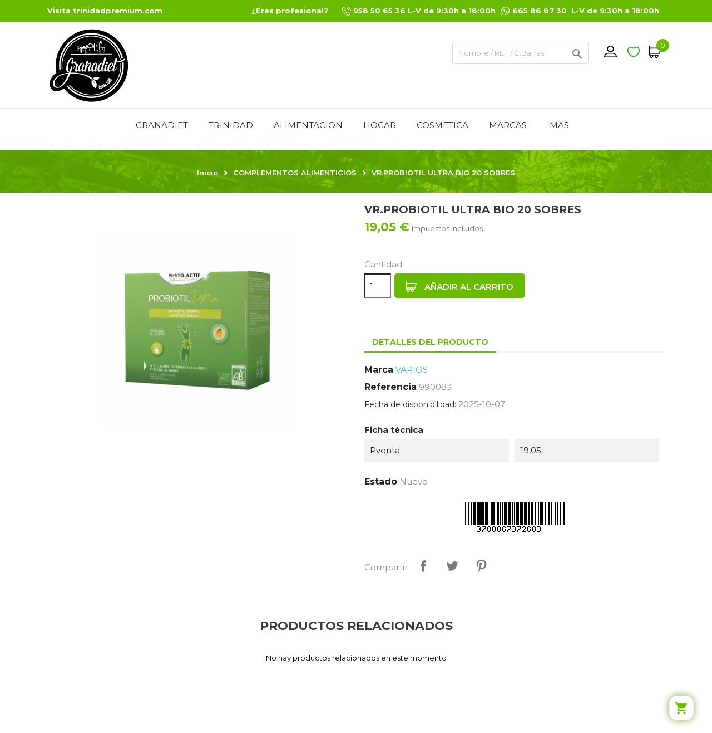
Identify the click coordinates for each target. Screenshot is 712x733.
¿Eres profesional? (289, 10)
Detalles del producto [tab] (430, 342)
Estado (380, 481)
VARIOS (411, 369)
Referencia (390, 387)
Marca (378, 369)
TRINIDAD (231, 125)
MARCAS (508, 125)
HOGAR (379, 125)
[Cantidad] (377, 285)
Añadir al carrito (459, 286)
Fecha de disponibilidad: (410, 404)
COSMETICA (442, 125)
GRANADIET (162, 125)
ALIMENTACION (308, 125)
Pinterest (481, 566)
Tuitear (452, 566)
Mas (559, 125)
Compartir (423, 566)
